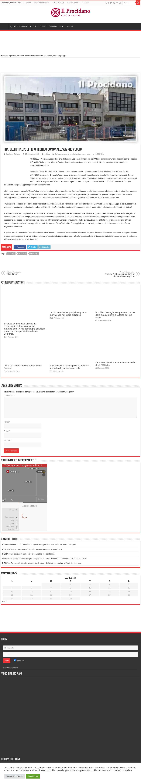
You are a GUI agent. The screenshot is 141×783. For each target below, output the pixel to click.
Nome (7, 422)
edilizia (11, 254)
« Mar (4, 601)
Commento (9, 395)
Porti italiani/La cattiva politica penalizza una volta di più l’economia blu (70, 366)
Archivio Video (72, 3)
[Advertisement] (70, 41)
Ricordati (19, 660)
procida (34, 254)
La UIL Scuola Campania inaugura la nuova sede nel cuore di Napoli (68, 313)
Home (28, 3)
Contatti (86, 3)
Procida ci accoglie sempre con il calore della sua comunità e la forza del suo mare (115, 315)
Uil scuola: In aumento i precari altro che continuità (32, 554)
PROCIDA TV (58, 3)
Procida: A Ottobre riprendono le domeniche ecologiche (119, 274)
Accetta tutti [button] (33, 776)
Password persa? (10, 667)
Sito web (7, 440)
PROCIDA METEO (41, 3)
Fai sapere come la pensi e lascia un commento (72, 154)
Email (7, 431)
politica (13, 55)
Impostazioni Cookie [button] (14, 776)
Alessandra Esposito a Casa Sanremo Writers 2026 (39, 549)
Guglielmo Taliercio (13, 154)
